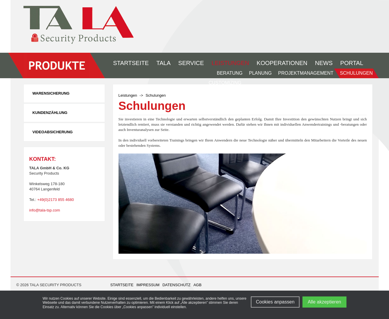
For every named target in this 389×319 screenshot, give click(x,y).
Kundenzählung (50, 112)
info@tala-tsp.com (44, 210)
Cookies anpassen (275, 301)
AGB (197, 285)
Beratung (230, 73)
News (324, 63)
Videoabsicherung (53, 132)
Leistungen (230, 63)
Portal (351, 63)
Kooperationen (282, 63)
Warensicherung (51, 93)
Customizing (225, 82)
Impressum (148, 285)
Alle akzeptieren (324, 301)
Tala (163, 63)
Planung (260, 73)
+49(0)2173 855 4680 (55, 199)
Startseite (131, 63)
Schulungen (356, 73)
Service (191, 63)
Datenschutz (177, 285)
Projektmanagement (305, 73)
